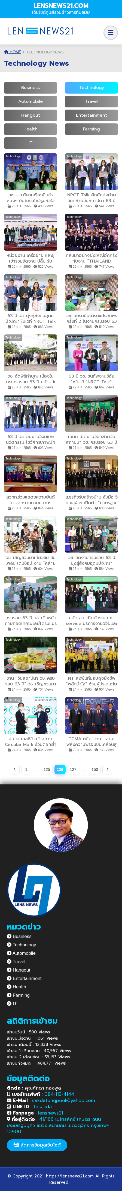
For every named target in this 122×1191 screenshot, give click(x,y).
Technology (91, 87)
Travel (91, 101)
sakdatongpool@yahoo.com (63, 1100)
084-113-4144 (59, 1094)
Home (12, 52)
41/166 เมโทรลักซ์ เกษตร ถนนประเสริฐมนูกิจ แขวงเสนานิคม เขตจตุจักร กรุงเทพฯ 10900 (58, 1125)
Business (30, 87)
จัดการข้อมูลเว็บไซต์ (37, 1144)
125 (47, 769)
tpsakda (42, 1106)
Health (30, 129)
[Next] (107, 769)
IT (31, 143)
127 (73, 769)
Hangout (30, 115)
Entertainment (91, 115)
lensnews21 (50, 1112)
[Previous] (15, 769)
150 (94, 769)
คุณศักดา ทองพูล (34, 1087)
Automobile (30, 101)
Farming (91, 129)
